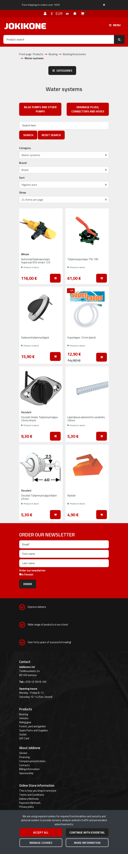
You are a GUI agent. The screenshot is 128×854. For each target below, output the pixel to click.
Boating (23, 714)
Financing (24, 757)
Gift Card (24, 738)
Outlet (23, 734)
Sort (22, 178)
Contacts (24, 765)
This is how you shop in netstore (37, 791)
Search (28, 135)
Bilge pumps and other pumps (40, 109)
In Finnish (27, 575)
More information (87, 843)
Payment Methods (30, 803)
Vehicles (23, 718)
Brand (23, 163)
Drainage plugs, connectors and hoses (87, 109)
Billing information (29, 769)
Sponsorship (26, 773)
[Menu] (115, 25)
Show (22, 193)
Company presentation (32, 761)
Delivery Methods (29, 799)
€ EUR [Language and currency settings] (60, 13)
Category (25, 148)
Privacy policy (26, 807)
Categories (62, 70)
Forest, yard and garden (32, 726)
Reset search (51, 135)
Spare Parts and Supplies (33, 730)
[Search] (58, 39)
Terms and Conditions (31, 795)
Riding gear (25, 722)
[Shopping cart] (82, 13)
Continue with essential (87, 832)
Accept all (41, 832)
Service (23, 753)
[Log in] (45, 13)
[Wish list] (75, 13)
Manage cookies (41, 843)
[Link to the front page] (25, 26)
